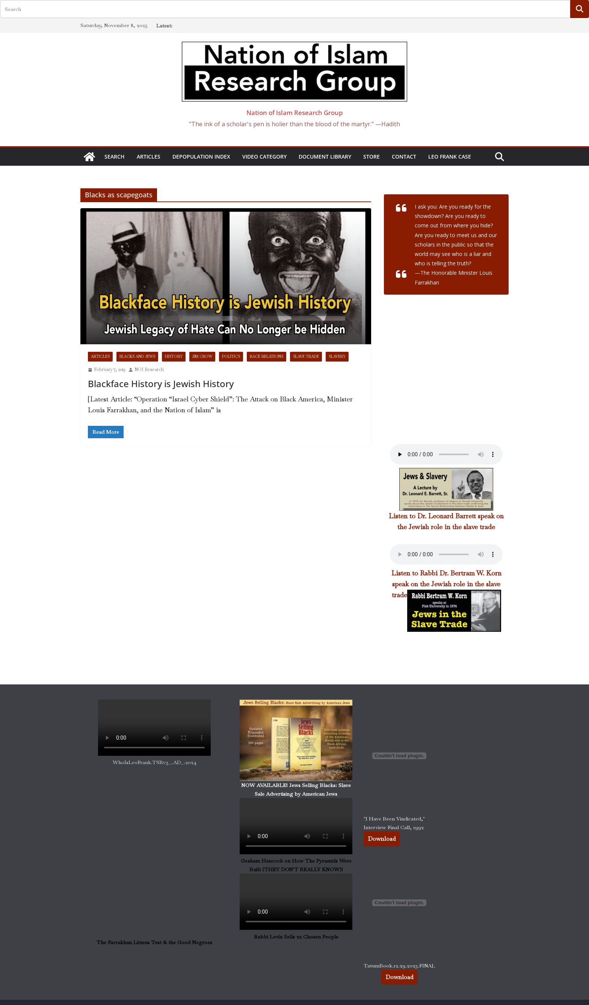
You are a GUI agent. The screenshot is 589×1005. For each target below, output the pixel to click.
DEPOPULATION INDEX (201, 156)
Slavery (337, 356)
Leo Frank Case (449, 156)
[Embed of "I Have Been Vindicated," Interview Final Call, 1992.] (399, 755)
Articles (148, 156)
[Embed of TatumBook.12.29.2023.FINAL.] (399, 902)
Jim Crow (202, 356)
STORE (371, 156)
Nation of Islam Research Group (294, 112)
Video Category (264, 156)
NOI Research (149, 369)
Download (382, 839)
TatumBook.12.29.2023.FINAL (399, 965)
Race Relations (266, 356)
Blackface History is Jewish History (161, 383)
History (174, 356)
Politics (231, 356)
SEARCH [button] (114, 156)
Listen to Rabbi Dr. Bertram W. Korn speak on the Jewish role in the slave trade (446, 584)
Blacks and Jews (137, 356)
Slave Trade (306, 356)
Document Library (325, 156)
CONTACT (404, 156)
